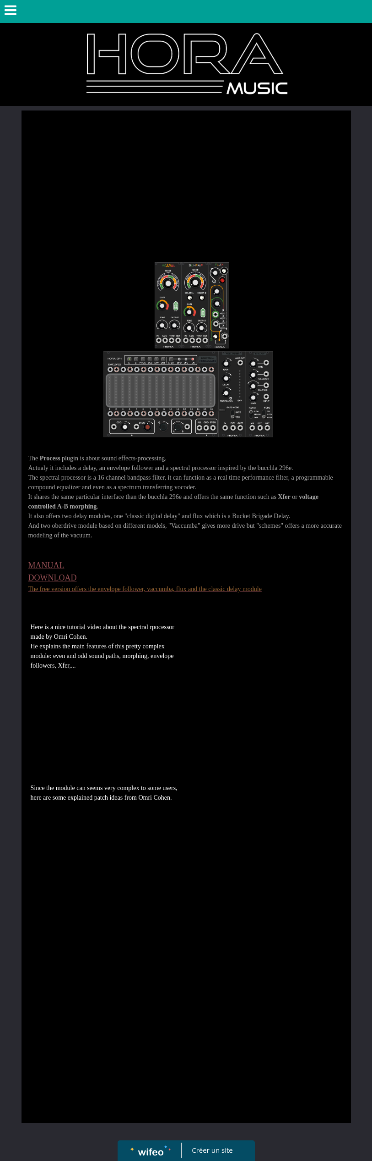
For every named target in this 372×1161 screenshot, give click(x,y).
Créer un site (212, 1150)
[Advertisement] (186, 184)
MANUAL (46, 565)
